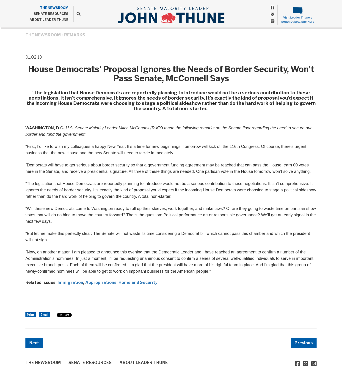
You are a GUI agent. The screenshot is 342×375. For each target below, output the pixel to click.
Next (34, 342)
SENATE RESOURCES (51, 14)
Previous (304, 342)
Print (30, 314)
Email (45, 314)
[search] (76, 14)
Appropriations (100, 282)
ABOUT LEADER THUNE (49, 20)
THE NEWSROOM (54, 8)
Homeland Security (138, 282)
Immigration (70, 282)
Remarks (74, 35)
